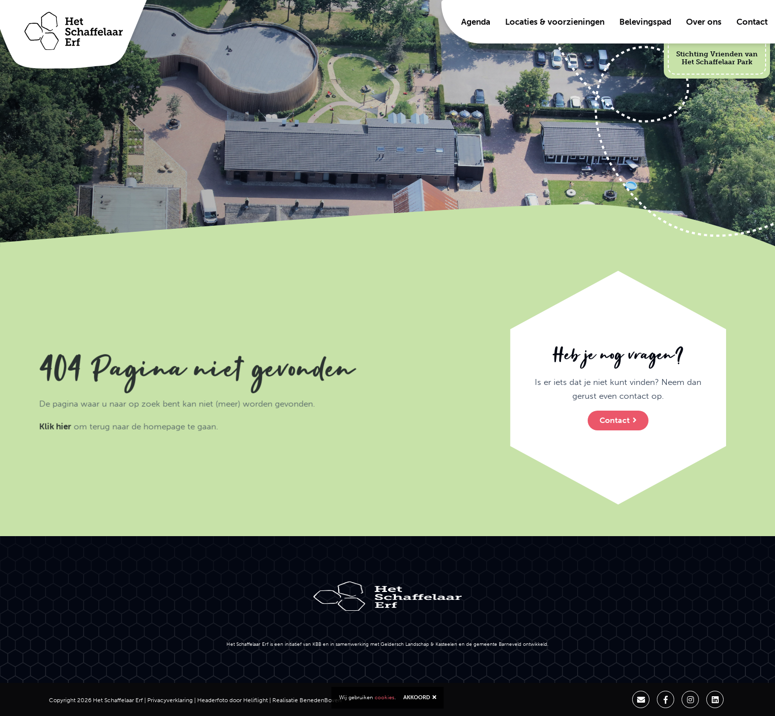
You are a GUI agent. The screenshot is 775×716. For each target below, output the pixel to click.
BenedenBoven (321, 700)
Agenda (475, 22)
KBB (316, 644)
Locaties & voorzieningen (554, 22)
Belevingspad (645, 22)
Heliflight (255, 700)
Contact (752, 22)
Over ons (704, 22)
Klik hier (17, 465)
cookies (384, 697)
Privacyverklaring (170, 700)
